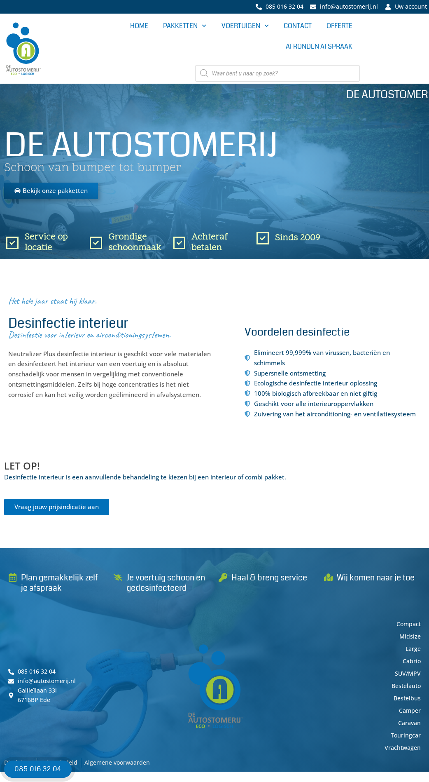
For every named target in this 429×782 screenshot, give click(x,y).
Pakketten (184, 26)
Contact (298, 26)
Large (412, 654)
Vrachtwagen (401, 753)
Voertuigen (245, 26)
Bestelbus (406, 703)
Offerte (339, 26)
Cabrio (411, 666)
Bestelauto (405, 691)
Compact (408, 629)
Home (139, 26)
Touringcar (405, 740)
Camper (409, 716)
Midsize (410, 641)
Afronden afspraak (319, 47)
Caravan (408, 728)
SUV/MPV (407, 678)
